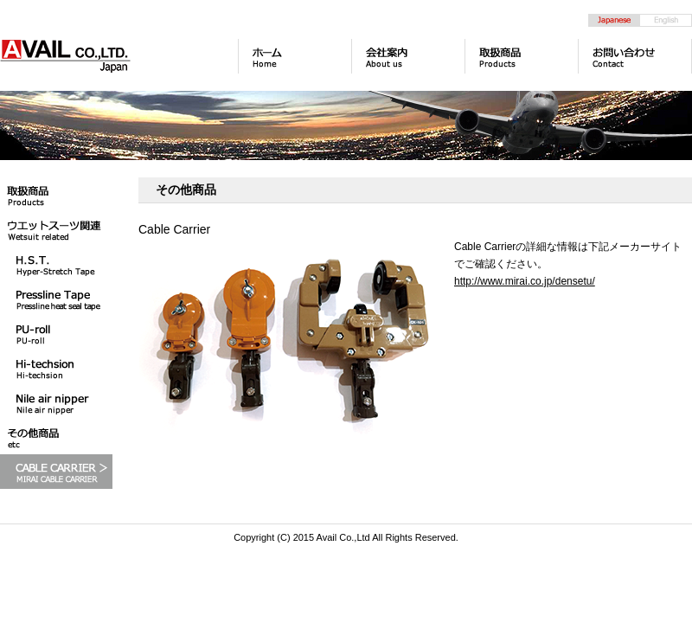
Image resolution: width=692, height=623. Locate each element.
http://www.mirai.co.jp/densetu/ (524, 281)
